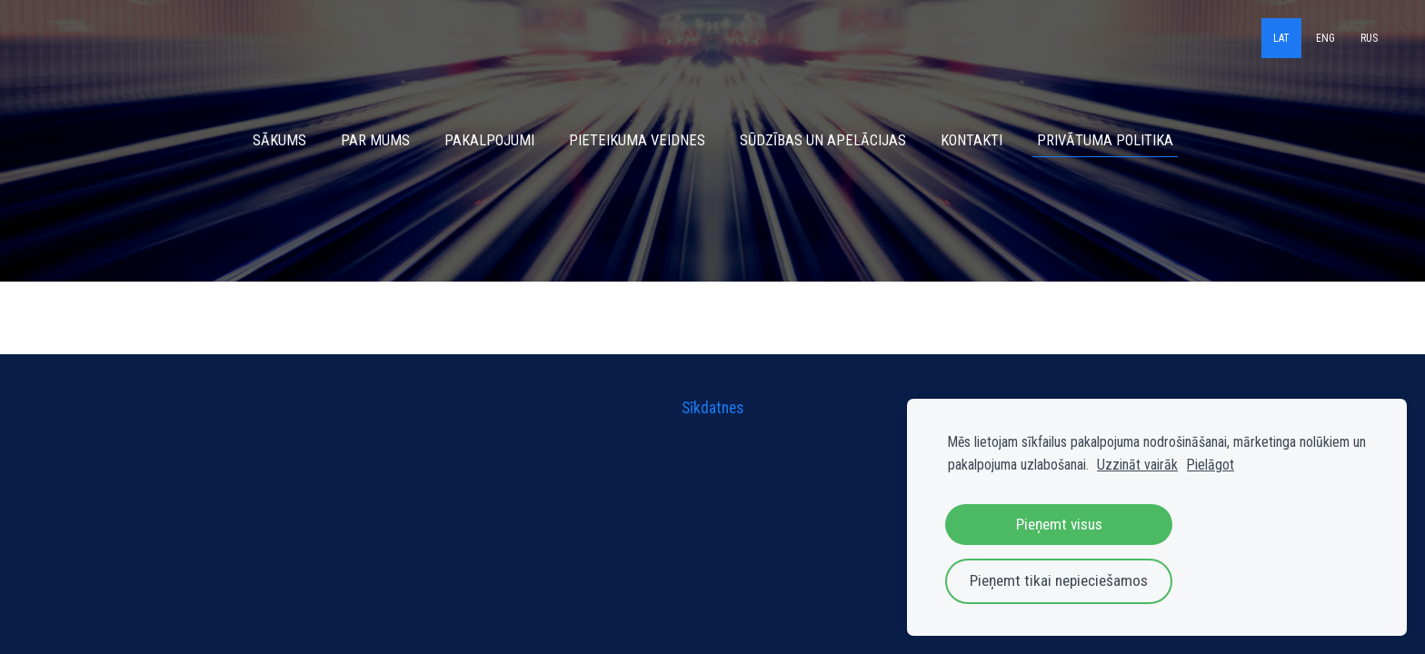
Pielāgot (1210, 464)
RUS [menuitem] (1369, 38)
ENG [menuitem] (1325, 38)
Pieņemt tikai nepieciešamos (1059, 580)
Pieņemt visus (1059, 524)
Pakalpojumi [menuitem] (489, 140)
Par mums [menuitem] (375, 140)
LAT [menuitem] (1281, 38)
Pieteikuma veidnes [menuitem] (637, 140)
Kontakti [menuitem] (971, 140)
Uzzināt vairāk (1137, 464)
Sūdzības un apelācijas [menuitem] (823, 140)
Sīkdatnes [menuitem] (712, 408)
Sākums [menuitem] (279, 140)
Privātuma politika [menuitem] (1105, 140)
